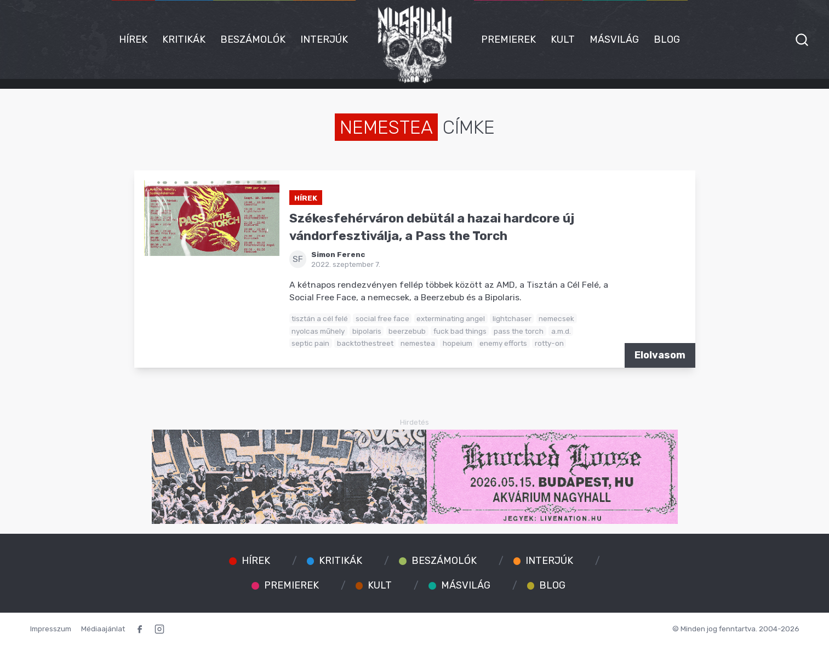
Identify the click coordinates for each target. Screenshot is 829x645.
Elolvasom (659, 355)
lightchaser (512, 318)
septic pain (310, 343)
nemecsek (556, 318)
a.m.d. (561, 331)
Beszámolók (252, 39)
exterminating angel (450, 318)
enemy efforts (503, 343)
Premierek (508, 39)
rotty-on (549, 343)
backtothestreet (365, 343)
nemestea (418, 343)
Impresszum (50, 628)
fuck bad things (460, 331)
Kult (563, 39)
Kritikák (183, 39)
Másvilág (614, 39)
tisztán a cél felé (319, 318)
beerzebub (407, 331)
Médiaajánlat (103, 628)
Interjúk (324, 39)
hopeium (457, 343)
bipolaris (366, 331)
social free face (382, 318)
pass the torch (519, 331)
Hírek (133, 39)
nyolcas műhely (318, 331)
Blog (667, 39)
